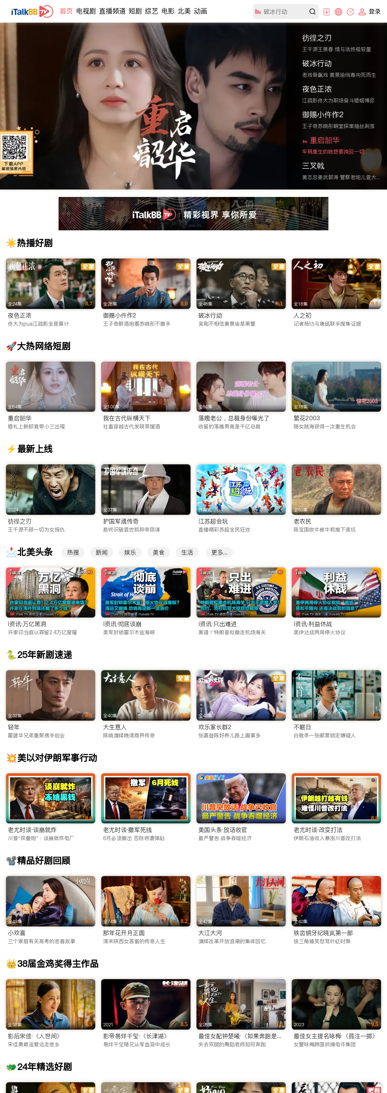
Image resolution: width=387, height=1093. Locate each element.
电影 (168, 11)
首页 (66, 11)
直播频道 (112, 11)
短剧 (135, 11)
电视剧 (86, 11)
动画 (200, 11)
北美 (184, 11)
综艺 (151, 11)
